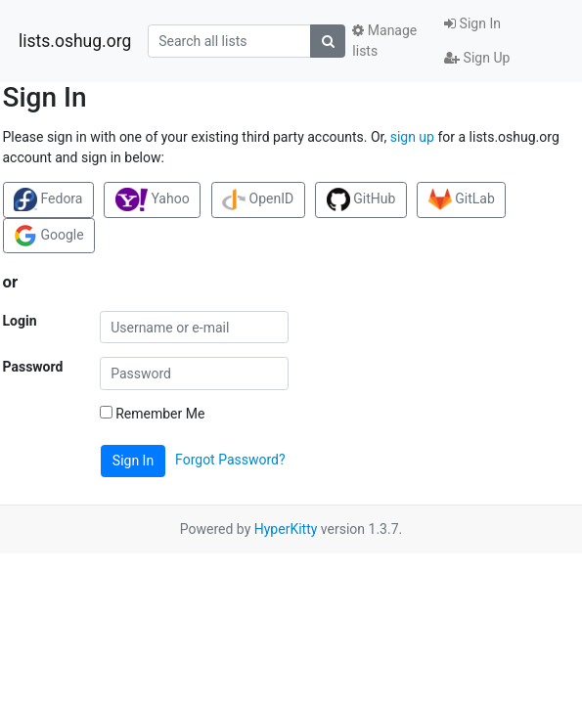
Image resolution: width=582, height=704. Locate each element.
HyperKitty (286, 529)
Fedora (48, 199)
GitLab (461, 199)
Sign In (472, 23)
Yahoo (152, 199)
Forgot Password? (230, 459)
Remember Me (152, 413)
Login (20, 321)
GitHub (361, 199)
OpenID (257, 199)
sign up (412, 137)
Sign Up (477, 58)
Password (33, 366)
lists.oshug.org (75, 41)
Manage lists (384, 40)
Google (49, 235)
